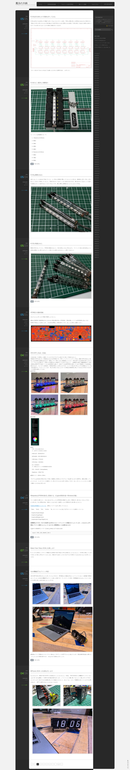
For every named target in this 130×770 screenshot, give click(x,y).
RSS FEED (110, 25)
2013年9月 (97, 175)
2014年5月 (97, 157)
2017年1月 (97, 91)
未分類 (26, 504)
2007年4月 (97, 232)
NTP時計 (26, 322)
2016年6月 (97, 107)
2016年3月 (97, 112)
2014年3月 (97, 162)
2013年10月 (97, 173)
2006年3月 (97, 252)
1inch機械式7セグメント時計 (39, 571)
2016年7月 (97, 105)
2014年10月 (97, 146)
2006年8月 (97, 241)
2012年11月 (97, 198)
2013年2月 (97, 191)
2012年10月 (97, 200)
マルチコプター (95, 4)
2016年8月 (97, 103)
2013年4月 (97, 187)
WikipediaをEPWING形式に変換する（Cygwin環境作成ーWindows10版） (54, 495)
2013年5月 (97, 184)
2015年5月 (97, 130)
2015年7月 (97, 125)
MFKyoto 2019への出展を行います (41, 671)
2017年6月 (97, 80)
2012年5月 (97, 211)
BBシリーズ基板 (82, 4)
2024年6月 (97, 55)
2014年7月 (97, 153)
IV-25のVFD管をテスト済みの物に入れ (102, 47)
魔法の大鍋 (21, 3)
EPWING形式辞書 (52, 4)
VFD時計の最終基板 (36, 312)
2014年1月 (97, 166)
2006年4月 (97, 250)
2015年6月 (97, 128)
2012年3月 (97, 216)
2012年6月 (97, 209)
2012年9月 (97, 202)
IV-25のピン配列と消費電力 (39, 82)
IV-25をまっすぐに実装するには (101, 45)
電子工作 (26, 28)
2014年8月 (97, 150)
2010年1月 (97, 227)
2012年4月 (97, 214)
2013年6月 (97, 182)
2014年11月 (97, 144)
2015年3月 (97, 134)
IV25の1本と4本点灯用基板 (100, 38)
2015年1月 (97, 139)
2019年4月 (97, 66)
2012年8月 (97, 205)
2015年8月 (97, 123)
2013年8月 (97, 177)
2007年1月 (97, 234)
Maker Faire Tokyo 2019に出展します (42, 548)
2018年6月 (97, 71)
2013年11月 (97, 171)
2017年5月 (97, 82)
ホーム (40, 4)
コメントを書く (24, 33)
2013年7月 (97, 180)
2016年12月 (97, 94)
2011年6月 (97, 218)
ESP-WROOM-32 (108, 4)
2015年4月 (97, 132)
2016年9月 (97, 100)
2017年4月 (97, 85)
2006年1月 (97, 257)
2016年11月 (97, 96)
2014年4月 (97, 159)
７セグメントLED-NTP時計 (67, 4)
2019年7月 (97, 62)
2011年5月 (97, 221)
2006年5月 (97, 248)
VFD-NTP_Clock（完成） (38, 353)
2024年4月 (97, 60)
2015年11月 (97, 121)
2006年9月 (97, 239)
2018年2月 (97, 76)
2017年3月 (97, 87)
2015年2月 (97, 137)
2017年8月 (97, 78)
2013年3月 (97, 189)
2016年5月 (97, 110)
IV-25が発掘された (36, 243)
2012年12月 (97, 196)
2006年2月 (97, 255)
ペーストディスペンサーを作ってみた (102, 42)
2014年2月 (97, 164)
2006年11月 (97, 236)
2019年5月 (97, 64)
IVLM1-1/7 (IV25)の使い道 (100, 40)
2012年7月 (97, 207)
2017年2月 (97, 89)
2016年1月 (97, 116)
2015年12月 (97, 119)
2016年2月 (97, 114)
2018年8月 (97, 69)
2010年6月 (97, 225)
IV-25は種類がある (36, 175)
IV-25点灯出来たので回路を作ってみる (42, 16)
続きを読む (37, 163)
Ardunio (26, 321)
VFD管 (26, 91)
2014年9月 (97, 148)
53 (58, 764)
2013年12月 (97, 168)
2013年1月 (97, 193)
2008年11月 (97, 230)
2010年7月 (97, 223)
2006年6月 (97, 245)
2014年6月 (97, 155)
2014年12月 (97, 141)
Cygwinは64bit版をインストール (38, 505)
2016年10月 (97, 98)
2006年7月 (97, 243)
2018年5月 (97, 73)
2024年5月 (97, 57)
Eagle (26, 25)
